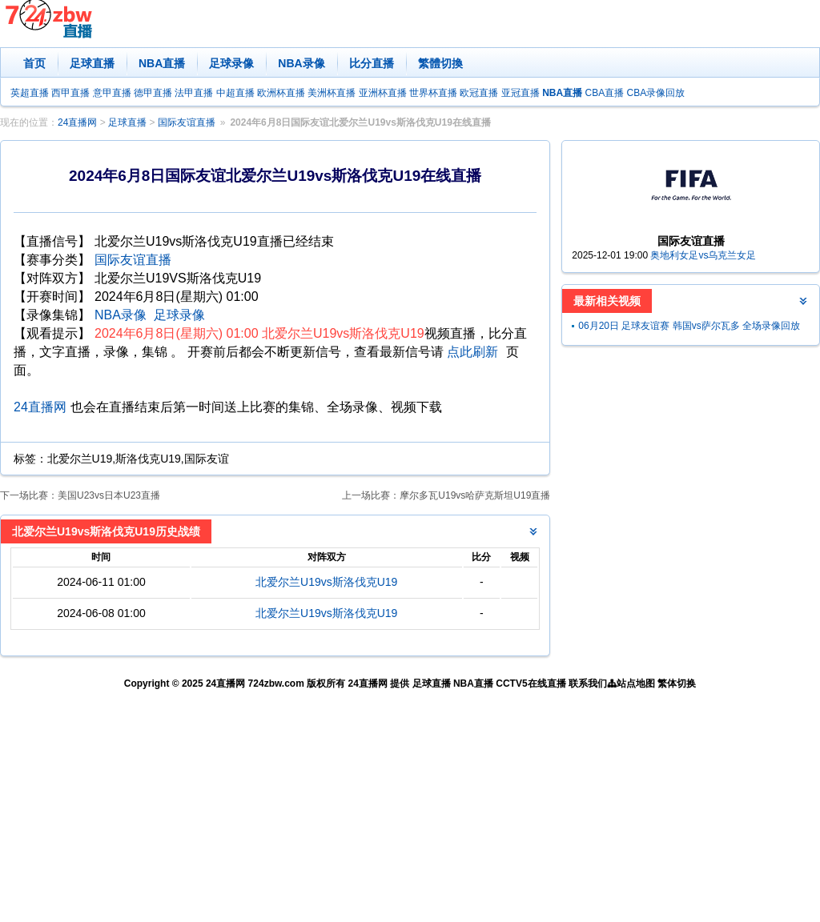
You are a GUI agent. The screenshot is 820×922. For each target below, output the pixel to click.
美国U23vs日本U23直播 (109, 495)
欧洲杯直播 (281, 92)
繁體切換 (440, 63)
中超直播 (235, 92)
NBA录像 (301, 63)
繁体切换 (676, 683)
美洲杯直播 (332, 92)
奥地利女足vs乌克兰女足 (703, 255)
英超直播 (29, 92)
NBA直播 (162, 63)
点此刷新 (472, 352)
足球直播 (92, 63)
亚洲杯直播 (383, 92)
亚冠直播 (520, 92)
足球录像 (231, 63)
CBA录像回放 (656, 92)
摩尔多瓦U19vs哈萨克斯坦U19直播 (475, 495)
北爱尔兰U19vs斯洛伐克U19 (326, 581)
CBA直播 (604, 92)
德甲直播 (153, 92)
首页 (34, 63)
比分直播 (371, 63)
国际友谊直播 (186, 122)
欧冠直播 (479, 92)
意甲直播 (112, 92)
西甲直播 (70, 92)
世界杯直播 (433, 92)
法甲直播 (194, 92)
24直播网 (77, 122)
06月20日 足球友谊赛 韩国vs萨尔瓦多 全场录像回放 (689, 325)
